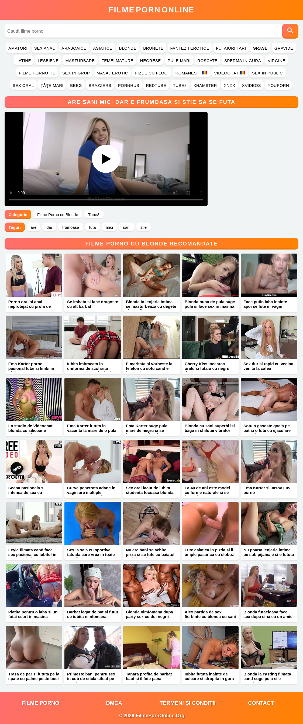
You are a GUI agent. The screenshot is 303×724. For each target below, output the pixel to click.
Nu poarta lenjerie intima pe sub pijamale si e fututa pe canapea (268, 554)
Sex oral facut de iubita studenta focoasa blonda (150, 490)
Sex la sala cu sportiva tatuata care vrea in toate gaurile (91, 554)
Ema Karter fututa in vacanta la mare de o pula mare (91, 430)
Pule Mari (179, 60)
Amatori (17, 48)
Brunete (153, 48)
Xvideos (251, 85)
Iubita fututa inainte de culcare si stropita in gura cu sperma (209, 678)
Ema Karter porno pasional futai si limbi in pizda (31, 368)
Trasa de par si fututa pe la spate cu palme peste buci (33, 676)
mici (109, 227)
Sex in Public (267, 73)
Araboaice (73, 48)
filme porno (40, 703)
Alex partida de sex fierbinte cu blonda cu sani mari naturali (210, 616)
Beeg (76, 85)
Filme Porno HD (37, 73)
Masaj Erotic (112, 73)
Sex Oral (23, 85)
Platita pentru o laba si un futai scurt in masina (33, 614)
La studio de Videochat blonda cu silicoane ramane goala (30, 430)
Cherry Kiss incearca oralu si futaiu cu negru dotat (207, 368)
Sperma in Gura (242, 60)
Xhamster (205, 85)
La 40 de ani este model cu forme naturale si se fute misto (207, 492)
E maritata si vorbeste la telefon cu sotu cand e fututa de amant (149, 368)
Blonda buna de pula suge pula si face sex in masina (210, 304)
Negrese (150, 60)
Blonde (128, 48)
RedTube (156, 85)
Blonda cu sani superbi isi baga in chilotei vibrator (210, 428)
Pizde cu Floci (151, 73)
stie (143, 227)
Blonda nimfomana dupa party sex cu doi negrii (149, 614)
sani (126, 227)
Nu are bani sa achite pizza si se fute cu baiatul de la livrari (150, 554)
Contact (261, 703)
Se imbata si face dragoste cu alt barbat (92, 304)
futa (92, 227)
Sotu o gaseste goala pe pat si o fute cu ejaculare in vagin (267, 430)
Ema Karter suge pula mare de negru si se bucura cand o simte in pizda (148, 433)
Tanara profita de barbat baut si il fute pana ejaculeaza (149, 678)
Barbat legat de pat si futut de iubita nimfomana (92, 614)
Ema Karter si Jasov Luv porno (266, 490)
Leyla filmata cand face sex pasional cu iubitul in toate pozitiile (32, 554)
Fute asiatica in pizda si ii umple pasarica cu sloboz (209, 552)
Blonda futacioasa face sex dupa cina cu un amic (267, 614)
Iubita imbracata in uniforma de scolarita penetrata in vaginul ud (89, 368)
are (34, 227)
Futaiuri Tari (231, 48)
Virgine (276, 60)
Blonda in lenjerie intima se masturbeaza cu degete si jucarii (151, 306)
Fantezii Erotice (189, 48)
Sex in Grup (76, 73)
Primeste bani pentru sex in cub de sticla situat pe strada (91, 678)
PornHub (128, 85)
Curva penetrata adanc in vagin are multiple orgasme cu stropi (91, 492)
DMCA (114, 703)
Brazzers (100, 85)
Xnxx (229, 85)
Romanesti (191, 73)
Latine (23, 60)
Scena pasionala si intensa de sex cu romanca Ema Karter (28, 492)
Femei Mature (117, 60)
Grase (260, 48)
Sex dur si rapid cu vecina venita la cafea (268, 366)
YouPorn (278, 85)
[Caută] (290, 31)
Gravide (283, 48)
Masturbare (80, 60)
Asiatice (102, 48)
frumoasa (70, 227)
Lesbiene (48, 60)
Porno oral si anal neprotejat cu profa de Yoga (29, 306)
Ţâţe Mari (52, 85)
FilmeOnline (151, 9)
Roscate (207, 60)
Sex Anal (44, 48)
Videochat (229, 73)
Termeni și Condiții (188, 703)
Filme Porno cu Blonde (57, 214)
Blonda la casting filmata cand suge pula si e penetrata (267, 678)
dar (49, 227)
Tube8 (180, 85)
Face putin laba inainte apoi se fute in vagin (265, 304)
